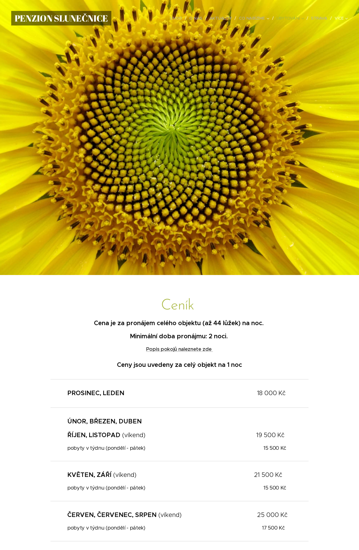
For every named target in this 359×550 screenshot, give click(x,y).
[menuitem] (177, 18)
